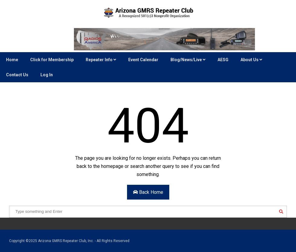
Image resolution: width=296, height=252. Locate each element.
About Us (251, 59)
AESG (223, 59)
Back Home (148, 192)
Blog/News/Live (187, 59)
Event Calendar (143, 59)
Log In (46, 74)
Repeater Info (101, 59)
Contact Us (17, 74)
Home (12, 59)
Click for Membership (52, 59)
